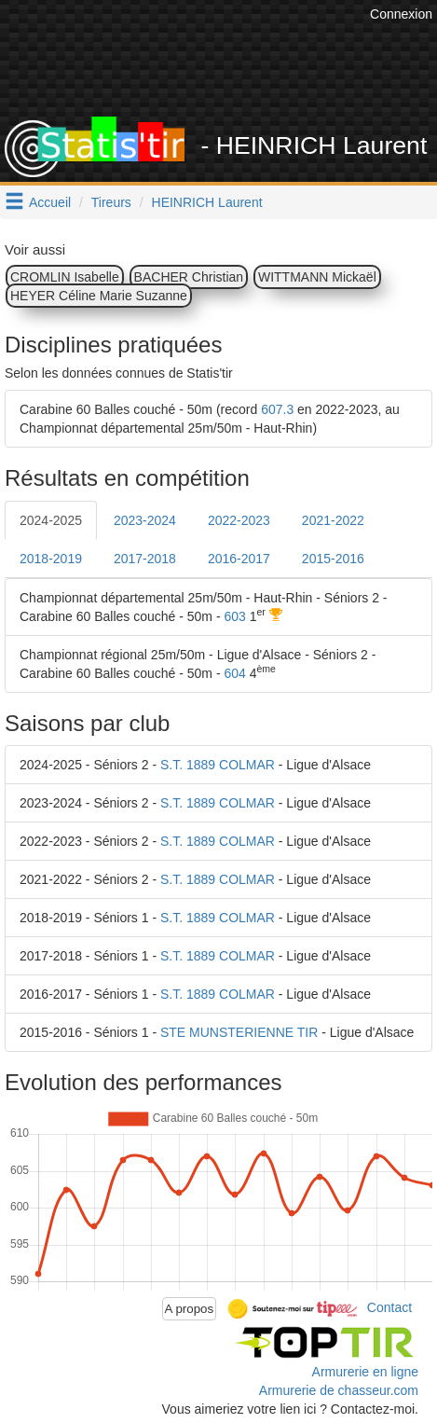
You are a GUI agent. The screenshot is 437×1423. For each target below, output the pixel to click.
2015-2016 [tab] (333, 558)
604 (234, 673)
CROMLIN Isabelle (64, 276)
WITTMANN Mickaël (317, 276)
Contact (389, 1307)
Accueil (50, 202)
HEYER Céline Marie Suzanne (98, 295)
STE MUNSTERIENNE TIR (239, 1032)
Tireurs (111, 202)
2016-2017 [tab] (239, 558)
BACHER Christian (188, 276)
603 (234, 616)
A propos (189, 1309)
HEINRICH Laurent (207, 202)
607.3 (277, 409)
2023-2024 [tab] (145, 520)
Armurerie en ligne (365, 1371)
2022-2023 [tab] (239, 520)
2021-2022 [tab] (333, 520)
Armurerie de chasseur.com (338, 1390)
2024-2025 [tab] (51, 520)
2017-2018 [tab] (145, 558)
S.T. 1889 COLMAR (217, 764)
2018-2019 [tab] (51, 558)
